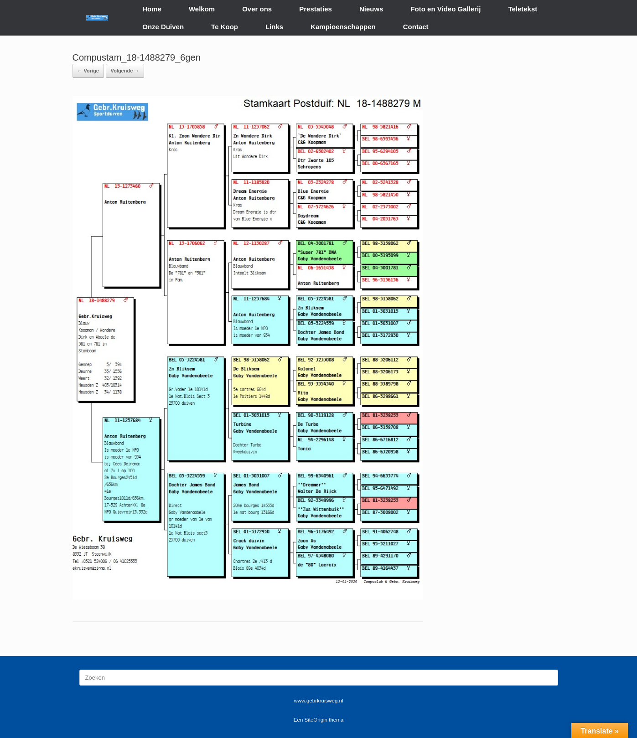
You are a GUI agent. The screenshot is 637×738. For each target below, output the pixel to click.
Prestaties (315, 9)
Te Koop (224, 27)
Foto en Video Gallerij (445, 9)
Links (274, 27)
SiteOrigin (316, 720)
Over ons (257, 9)
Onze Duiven (163, 27)
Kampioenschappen (343, 27)
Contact (416, 27)
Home (151, 9)
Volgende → (125, 70)
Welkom (202, 9)
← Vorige (88, 70)
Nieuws (371, 9)
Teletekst (522, 9)
